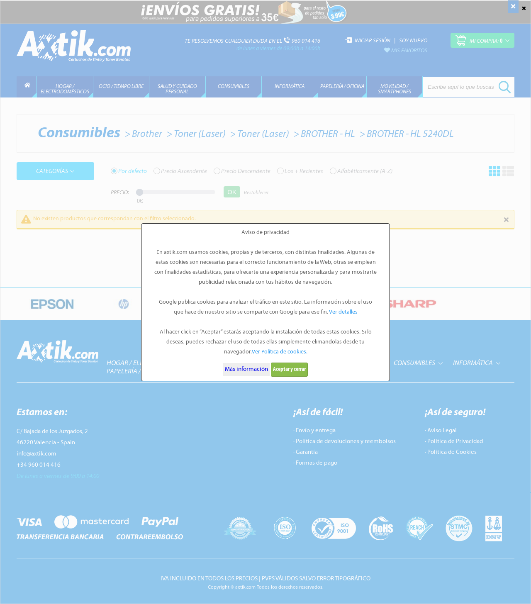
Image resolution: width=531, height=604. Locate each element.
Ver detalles (343, 312)
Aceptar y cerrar (289, 369)
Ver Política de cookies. (279, 352)
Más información (246, 369)
